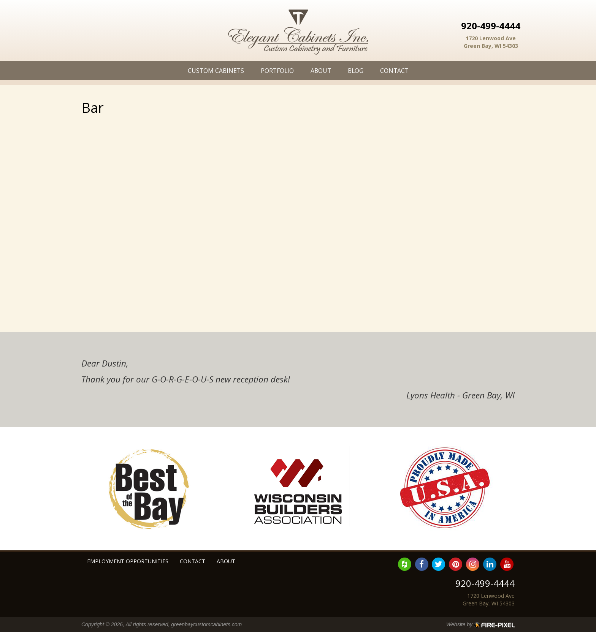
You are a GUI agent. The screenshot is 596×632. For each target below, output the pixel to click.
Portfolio (277, 70)
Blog (355, 70)
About (321, 70)
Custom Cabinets (216, 70)
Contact (394, 70)
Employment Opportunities (127, 561)
